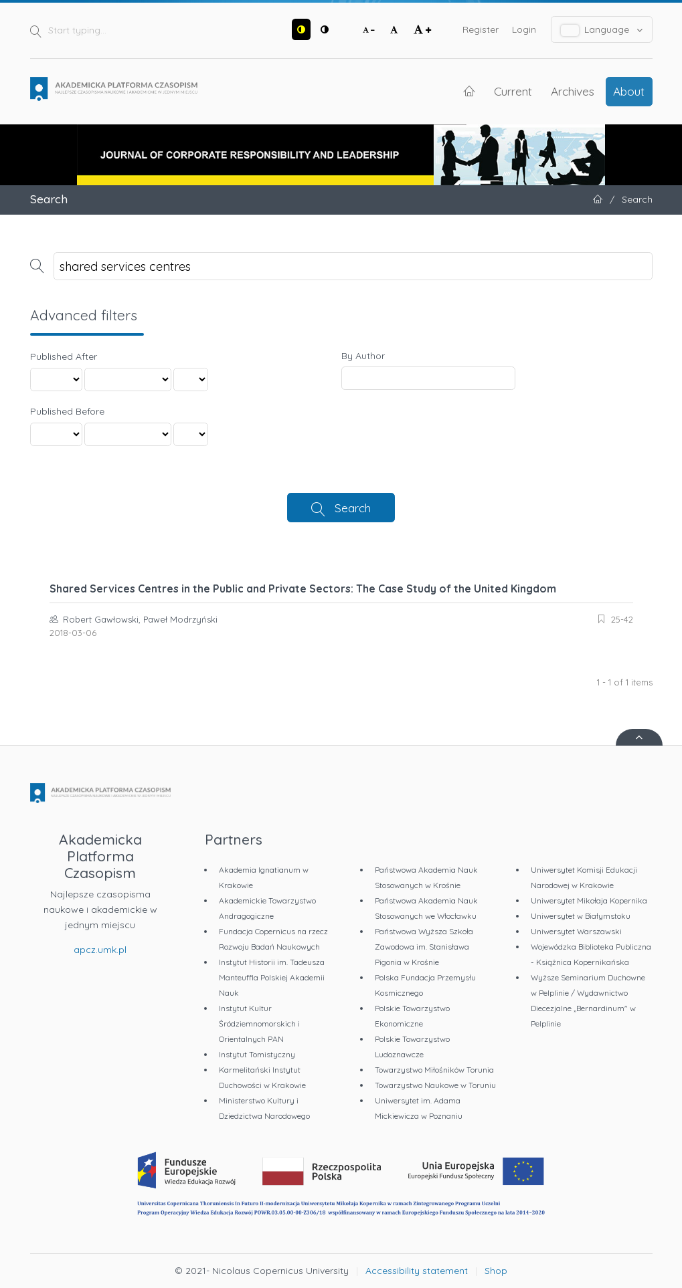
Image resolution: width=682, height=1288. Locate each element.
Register (480, 29)
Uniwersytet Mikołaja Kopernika (589, 900)
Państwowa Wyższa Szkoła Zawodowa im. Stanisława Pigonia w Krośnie (424, 946)
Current (513, 91)
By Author (363, 356)
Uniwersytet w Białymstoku (580, 916)
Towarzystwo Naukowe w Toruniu (435, 1085)
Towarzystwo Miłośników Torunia (434, 1070)
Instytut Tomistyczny (257, 1054)
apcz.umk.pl (100, 950)
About (629, 91)
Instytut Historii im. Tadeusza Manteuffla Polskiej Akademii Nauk (272, 977)
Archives (572, 91)
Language (602, 29)
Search (353, 507)
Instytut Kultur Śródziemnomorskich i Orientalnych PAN (259, 1023)
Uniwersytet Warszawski (576, 931)
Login (524, 29)
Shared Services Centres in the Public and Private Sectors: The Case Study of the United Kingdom (303, 588)
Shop (496, 1271)
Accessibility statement (416, 1271)
